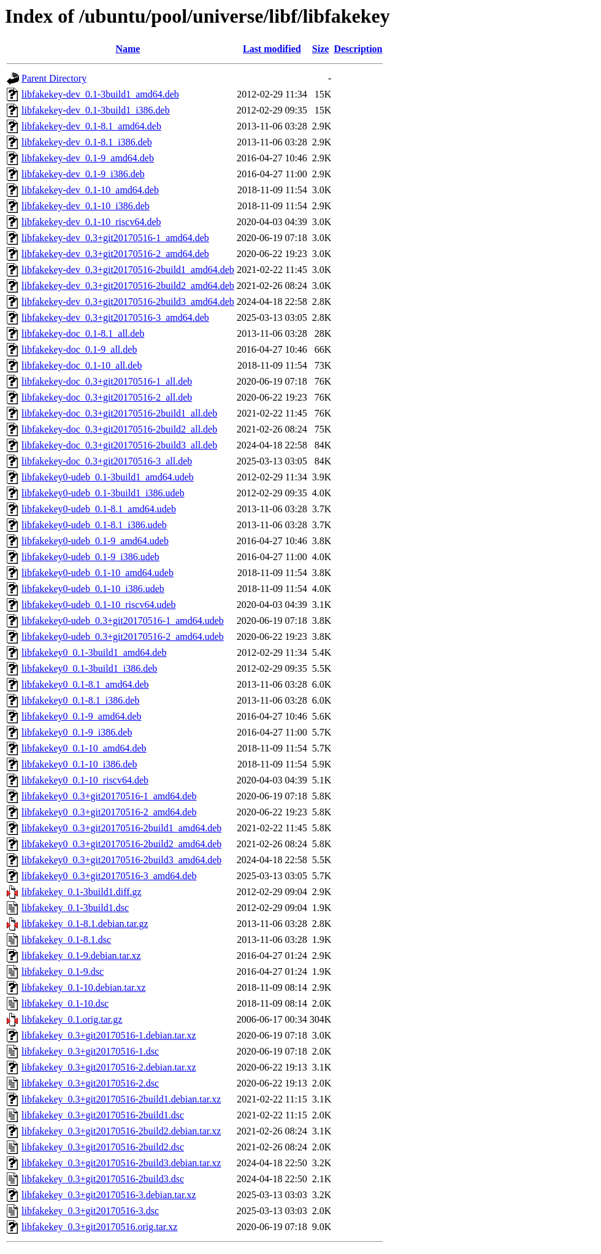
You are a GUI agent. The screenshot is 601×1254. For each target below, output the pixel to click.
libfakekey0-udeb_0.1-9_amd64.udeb (95, 541)
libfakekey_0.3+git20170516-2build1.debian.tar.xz (121, 1099)
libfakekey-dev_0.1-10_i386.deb (85, 206)
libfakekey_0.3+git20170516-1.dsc (90, 1051)
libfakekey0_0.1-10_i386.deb (79, 764)
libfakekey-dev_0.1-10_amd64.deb (90, 190)
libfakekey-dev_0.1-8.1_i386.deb (86, 142)
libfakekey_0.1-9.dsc (62, 971)
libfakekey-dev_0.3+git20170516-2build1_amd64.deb (127, 269)
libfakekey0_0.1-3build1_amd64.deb (93, 652)
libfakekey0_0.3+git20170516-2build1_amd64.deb (121, 828)
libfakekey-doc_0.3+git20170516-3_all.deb (106, 461)
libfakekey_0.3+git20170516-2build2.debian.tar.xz (121, 1131)
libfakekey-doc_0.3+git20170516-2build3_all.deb (119, 445)
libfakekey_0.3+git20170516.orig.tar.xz (99, 1226)
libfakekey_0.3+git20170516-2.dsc (90, 1083)
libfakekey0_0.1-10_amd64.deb (84, 748)
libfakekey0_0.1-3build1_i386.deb (89, 668)
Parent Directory (53, 78)
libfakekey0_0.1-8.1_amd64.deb (85, 684)
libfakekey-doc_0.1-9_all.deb (79, 349)
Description (358, 49)
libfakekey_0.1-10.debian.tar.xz (83, 987)
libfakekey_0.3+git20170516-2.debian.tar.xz (108, 1067)
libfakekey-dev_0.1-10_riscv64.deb (91, 222)
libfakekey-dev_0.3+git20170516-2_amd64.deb (115, 253)
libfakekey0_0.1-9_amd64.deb (81, 716)
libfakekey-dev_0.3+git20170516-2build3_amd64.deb (127, 301)
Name (127, 49)
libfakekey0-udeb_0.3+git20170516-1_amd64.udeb (122, 620)
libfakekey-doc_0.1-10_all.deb (81, 365)
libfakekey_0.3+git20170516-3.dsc (90, 1211)
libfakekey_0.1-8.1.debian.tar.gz (84, 923)
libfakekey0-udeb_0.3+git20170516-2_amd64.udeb (122, 636)
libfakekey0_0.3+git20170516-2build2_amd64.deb (121, 844)
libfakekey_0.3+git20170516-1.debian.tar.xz (108, 1035)
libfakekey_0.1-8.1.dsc (66, 939)
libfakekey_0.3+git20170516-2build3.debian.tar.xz (121, 1163)
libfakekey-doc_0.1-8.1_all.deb (82, 333)
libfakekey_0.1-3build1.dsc (75, 907)
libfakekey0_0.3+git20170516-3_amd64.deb (108, 876)
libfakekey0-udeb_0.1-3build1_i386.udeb (103, 493)
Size (320, 49)
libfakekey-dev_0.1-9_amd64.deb (87, 158)
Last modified (272, 49)
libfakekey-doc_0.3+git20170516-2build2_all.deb (119, 429)
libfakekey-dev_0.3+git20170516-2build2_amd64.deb (127, 285)
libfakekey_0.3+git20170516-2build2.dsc (102, 1147)
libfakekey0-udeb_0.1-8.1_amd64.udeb (98, 509)
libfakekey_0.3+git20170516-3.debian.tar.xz (108, 1195)
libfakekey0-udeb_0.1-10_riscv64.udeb (98, 604)
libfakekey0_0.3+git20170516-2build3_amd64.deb (121, 860)
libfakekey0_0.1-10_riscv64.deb (84, 780)
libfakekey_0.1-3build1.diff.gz (81, 892)
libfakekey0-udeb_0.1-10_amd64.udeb (97, 572)
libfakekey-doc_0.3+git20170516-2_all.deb (106, 397)
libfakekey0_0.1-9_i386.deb (76, 732)
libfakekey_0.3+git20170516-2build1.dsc (102, 1115)
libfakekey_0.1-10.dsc (65, 1003)
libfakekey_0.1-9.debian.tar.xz (81, 955)
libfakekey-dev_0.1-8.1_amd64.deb (91, 126)
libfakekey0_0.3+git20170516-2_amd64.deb (108, 812)
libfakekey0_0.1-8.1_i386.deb (80, 700)
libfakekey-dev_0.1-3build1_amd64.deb (100, 94)
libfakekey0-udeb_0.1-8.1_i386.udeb (94, 525)
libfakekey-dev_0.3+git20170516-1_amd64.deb (115, 238)
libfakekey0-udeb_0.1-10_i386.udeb (92, 588)
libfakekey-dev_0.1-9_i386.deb (83, 174)
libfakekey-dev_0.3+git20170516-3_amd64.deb (115, 317)
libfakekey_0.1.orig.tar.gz (71, 1019)
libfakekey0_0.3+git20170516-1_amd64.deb (108, 796)
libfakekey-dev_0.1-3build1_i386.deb (95, 110)
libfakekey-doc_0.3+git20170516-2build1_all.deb (119, 413)
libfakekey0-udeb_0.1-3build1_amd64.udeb (107, 477)
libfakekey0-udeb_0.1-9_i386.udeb (90, 557)
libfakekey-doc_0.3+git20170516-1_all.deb (106, 381)
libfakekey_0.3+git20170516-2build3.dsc (102, 1179)
